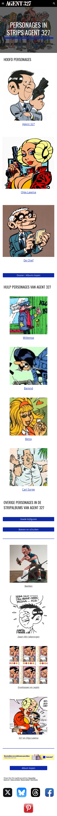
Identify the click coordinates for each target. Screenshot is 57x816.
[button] (3, 3)
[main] (28, 30)
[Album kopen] (28, 768)
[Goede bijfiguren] (28, 519)
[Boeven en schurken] (28, 529)
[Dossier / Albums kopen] (28, 275)
